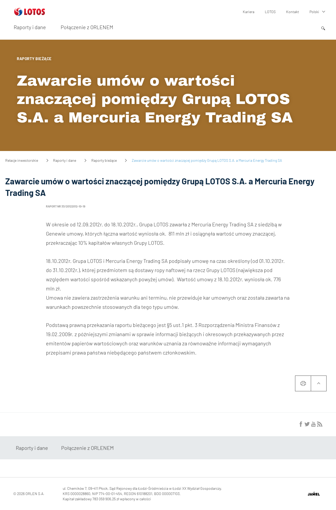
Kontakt (292, 11)
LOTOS (270, 11)
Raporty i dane (30, 27)
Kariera (248, 11)
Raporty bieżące (104, 160)
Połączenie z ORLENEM (87, 27)
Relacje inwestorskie (21, 160)
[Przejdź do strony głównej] (29, 14)
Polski (314, 11)
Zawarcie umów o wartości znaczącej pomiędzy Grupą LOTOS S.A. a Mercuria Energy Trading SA (155, 99)
